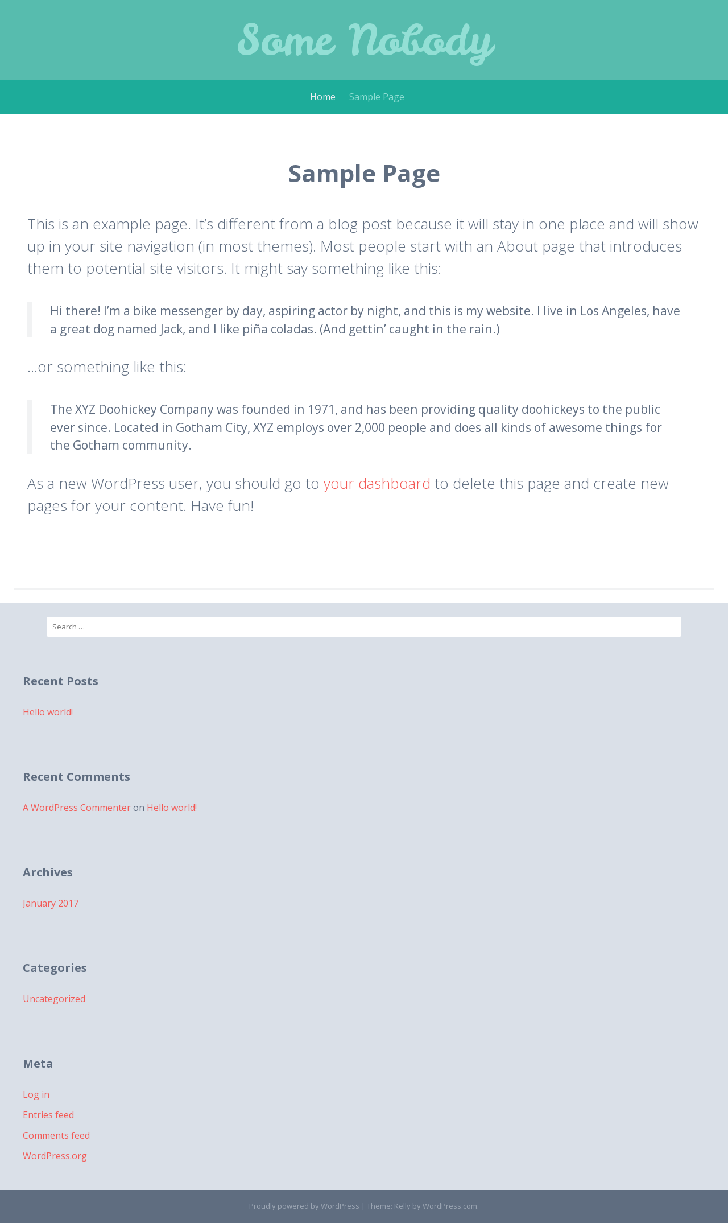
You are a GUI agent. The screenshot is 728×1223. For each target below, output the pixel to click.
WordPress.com (450, 1206)
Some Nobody (364, 39)
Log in (36, 1094)
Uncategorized (54, 999)
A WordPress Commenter (77, 807)
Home (323, 96)
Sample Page (376, 96)
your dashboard (377, 483)
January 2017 (50, 903)
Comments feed (56, 1135)
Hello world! (48, 712)
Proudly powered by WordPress (304, 1206)
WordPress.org (55, 1156)
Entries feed (48, 1115)
